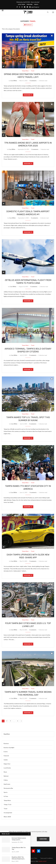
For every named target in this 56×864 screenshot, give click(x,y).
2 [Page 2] (6, 721)
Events (36, 4)
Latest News (21, 4)
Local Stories (7, 768)
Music (5, 772)
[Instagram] (22, 7)
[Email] (27, 7)
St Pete (6, 796)
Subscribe (30, 4)
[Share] (3, 66)
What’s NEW (7, 816)
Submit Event (7, 858)
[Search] (48, 12)
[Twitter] (19, 7)
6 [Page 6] (17, 721)
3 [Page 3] (10, 721)
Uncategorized (8, 812)
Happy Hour (7, 764)
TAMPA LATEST (42, 861)
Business (6, 743)
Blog (15, 858)
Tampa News (7, 800)
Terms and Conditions (46, 858)
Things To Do (7, 804)
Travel (5, 808)
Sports (5, 792)
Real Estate (7, 784)
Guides (6, 759)
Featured (6, 755)
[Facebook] (17, 851)
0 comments (33, 80)
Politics (6, 780)
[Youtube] (24, 7)
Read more (28, 95)
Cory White (13, 80)
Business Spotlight (9, 747)
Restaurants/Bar (8, 788)
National (6, 776)
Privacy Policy (33, 858)
